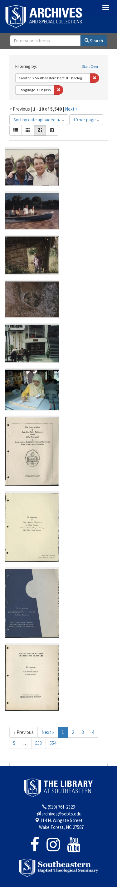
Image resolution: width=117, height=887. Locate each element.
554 (53, 743)
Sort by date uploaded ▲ (38, 119)
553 (38, 743)
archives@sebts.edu (61, 814)
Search (94, 40)
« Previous (23, 732)
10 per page (86, 119)
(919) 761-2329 (61, 807)
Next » (71, 109)
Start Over (90, 66)
